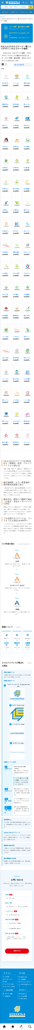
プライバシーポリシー (11, 955)
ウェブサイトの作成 (9, 986)
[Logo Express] (13, 2)
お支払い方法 (23, 977)
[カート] (31, 2)
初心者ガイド (23, 993)
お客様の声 (6, 996)
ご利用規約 (22, 979)
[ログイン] (25, 2)
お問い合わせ (23, 998)
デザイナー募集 (7, 993)
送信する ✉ (17, 951)
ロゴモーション (24, 12)
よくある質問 (23, 996)
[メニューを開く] (2, 2)
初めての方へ (5, 12)
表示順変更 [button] (19, 65)
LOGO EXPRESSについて (25, 985)
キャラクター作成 (8, 984)
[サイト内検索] (14, 7)
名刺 (31, 12)
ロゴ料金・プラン (14, 12)
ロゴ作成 (6, 976)
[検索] (30, 7)
